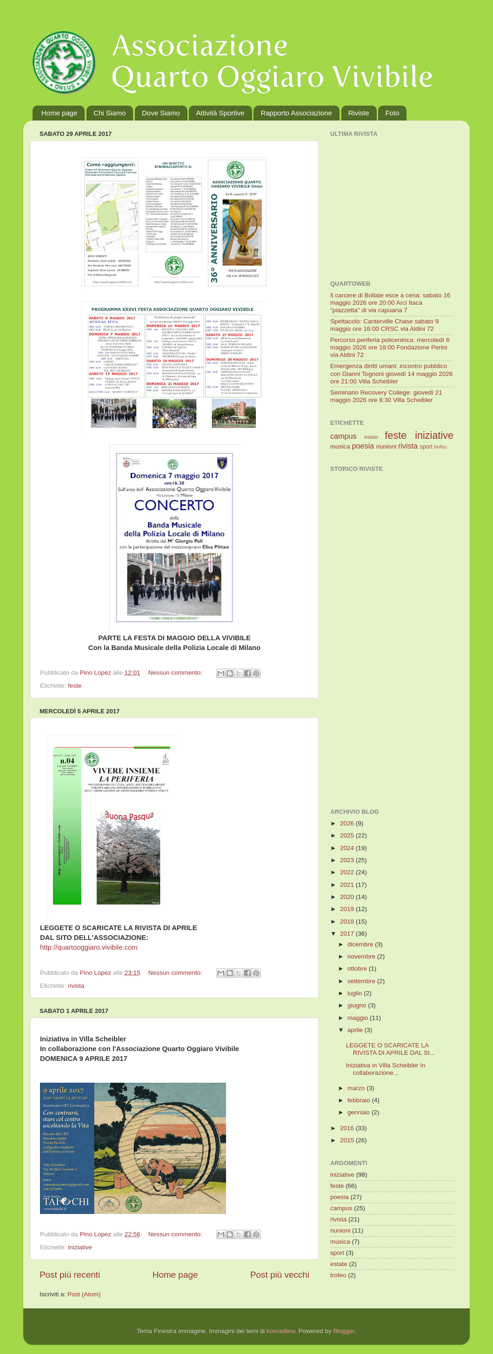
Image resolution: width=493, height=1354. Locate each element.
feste (74, 685)
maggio (358, 1017)
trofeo (440, 446)
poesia (363, 446)
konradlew (280, 1330)
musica (340, 446)
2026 (348, 823)
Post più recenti (70, 1275)
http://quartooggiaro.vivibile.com (89, 947)
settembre (362, 981)
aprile (356, 1029)
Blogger (343, 1330)
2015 (348, 1140)
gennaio (359, 1112)
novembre (362, 956)
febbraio (359, 1100)
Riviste (358, 113)
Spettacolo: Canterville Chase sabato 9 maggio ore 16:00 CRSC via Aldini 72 (384, 325)
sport (426, 446)
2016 (348, 1128)
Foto (392, 113)
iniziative (80, 1247)
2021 (348, 884)
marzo (356, 1088)
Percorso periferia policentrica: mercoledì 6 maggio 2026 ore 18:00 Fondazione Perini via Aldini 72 (390, 347)
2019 (348, 908)
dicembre (361, 944)
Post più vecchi (279, 1275)
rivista (76, 985)
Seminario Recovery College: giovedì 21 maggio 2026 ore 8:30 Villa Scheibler (386, 396)
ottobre (358, 968)
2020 (348, 896)
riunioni (386, 446)
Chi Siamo (109, 113)
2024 (348, 848)
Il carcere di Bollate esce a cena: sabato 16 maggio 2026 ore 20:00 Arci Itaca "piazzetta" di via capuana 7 (390, 303)
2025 (348, 835)
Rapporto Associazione (296, 113)
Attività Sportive (220, 113)
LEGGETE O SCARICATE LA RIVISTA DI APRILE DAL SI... (390, 1049)
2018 (348, 921)
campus (343, 436)
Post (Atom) (83, 1294)
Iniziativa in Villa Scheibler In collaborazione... (386, 1069)
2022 (348, 872)
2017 (348, 933)
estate (371, 437)
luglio (355, 993)
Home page (59, 113)
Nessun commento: (176, 672)
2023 (348, 860)
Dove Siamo (161, 113)
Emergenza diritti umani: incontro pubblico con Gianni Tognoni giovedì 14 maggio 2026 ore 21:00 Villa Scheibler (391, 373)
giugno (357, 1005)
